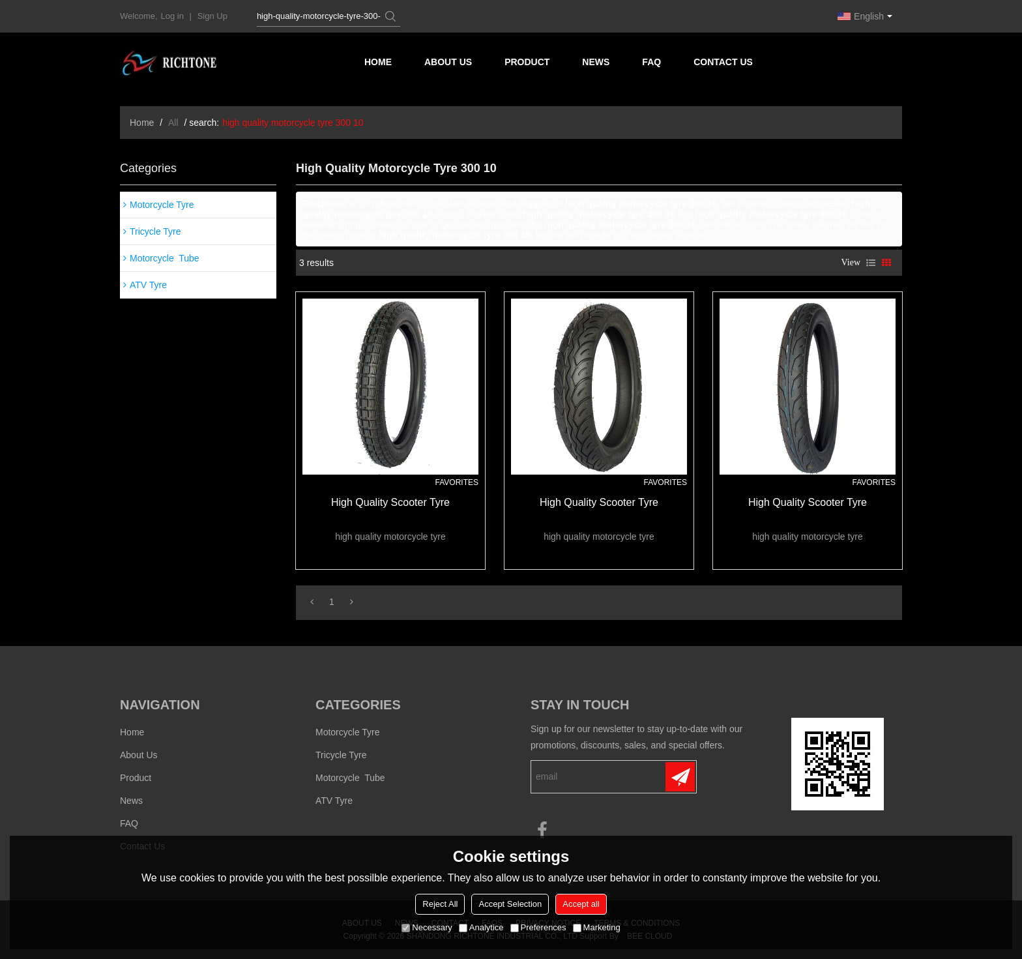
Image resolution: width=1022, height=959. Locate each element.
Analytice (481, 927)
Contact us (723, 62)
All (173, 122)
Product (526, 62)
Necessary (427, 927)
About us (448, 62)
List (871, 262)
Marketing (596, 927)
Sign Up (212, 16)
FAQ (651, 62)
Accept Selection (510, 904)
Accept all (580, 904)
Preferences (538, 927)
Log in (172, 16)
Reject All (440, 904)
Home (378, 62)
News (595, 62)
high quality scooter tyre (390, 502)
